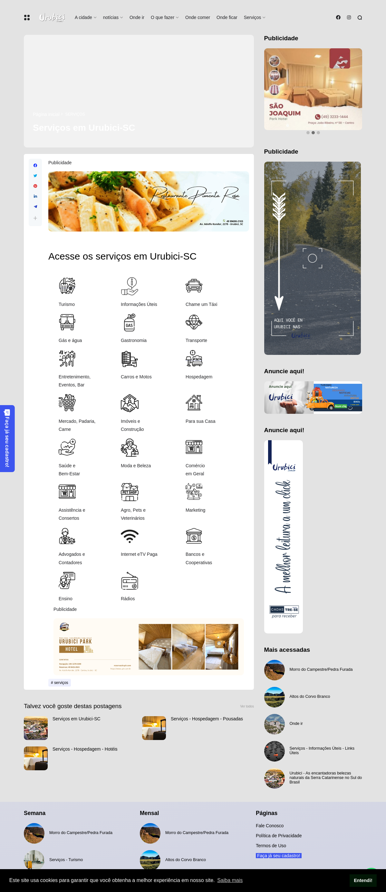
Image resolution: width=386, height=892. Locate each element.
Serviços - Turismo (66, 860)
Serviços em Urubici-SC (77, 718)
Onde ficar (227, 17)
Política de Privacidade (279, 835)
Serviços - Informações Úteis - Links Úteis (322, 750)
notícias (111, 17)
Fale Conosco (270, 825)
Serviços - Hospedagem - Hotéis (85, 749)
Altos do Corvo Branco (310, 696)
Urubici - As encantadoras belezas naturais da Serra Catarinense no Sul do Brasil (326, 777)
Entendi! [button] (363, 880)
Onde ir (137, 17)
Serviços (252, 17)
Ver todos (247, 706)
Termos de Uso (271, 845)
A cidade (83, 17)
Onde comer (197, 17)
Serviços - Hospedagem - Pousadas (207, 718)
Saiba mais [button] (230, 880)
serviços (75, 114)
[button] (35, 218)
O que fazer (162, 17)
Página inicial (46, 114)
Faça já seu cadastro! (7, 438)
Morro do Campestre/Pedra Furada (321, 669)
